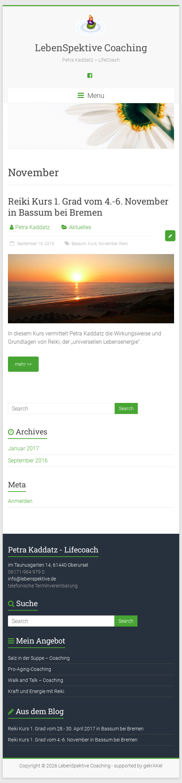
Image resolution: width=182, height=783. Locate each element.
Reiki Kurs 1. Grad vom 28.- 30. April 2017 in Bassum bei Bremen (76, 728)
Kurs (92, 243)
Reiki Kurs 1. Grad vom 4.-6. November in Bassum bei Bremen (88, 206)
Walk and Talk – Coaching (35, 680)
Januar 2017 (23, 448)
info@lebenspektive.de (32, 579)
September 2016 (28, 460)
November (107, 243)
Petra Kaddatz (32, 227)
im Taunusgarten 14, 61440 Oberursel (48, 565)
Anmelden (20, 501)
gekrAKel (152, 765)
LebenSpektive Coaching (91, 47)
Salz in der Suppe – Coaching (39, 658)
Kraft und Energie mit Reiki (36, 691)
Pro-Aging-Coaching (29, 669)
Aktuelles (80, 227)
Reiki (123, 243)
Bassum (78, 243)
